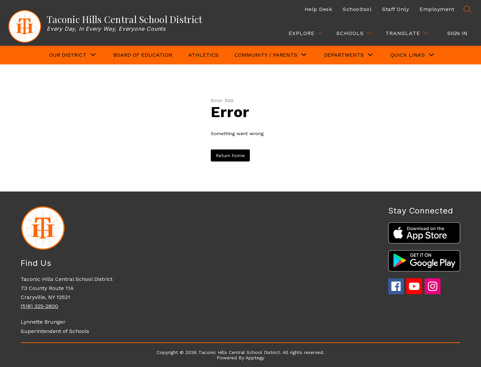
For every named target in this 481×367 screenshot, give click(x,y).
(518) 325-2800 (39, 306)
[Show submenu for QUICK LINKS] (407, 55)
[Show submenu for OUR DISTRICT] (68, 55)
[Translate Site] (407, 33)
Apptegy (255, 357)
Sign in (457, 33)
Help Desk (318, 9)
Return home (230, 155)
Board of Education (142, 55)
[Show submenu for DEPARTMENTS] (344, 55)
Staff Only (395, 9)
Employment (437, 9)
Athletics (203, 55)
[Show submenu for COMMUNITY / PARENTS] (265, 55)
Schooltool (357, 9)
